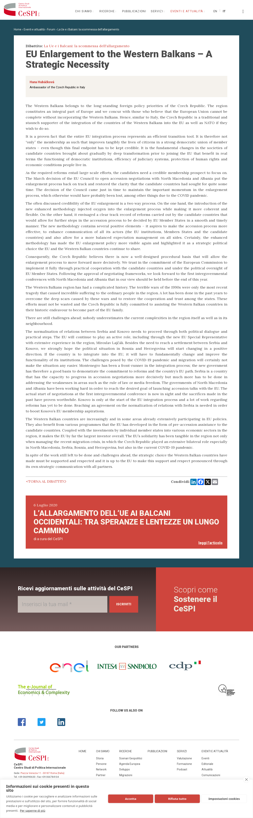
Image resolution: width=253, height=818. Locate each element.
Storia (100, 758)
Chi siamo (84, 11)
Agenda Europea (129, 763)
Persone (101, 763)
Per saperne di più (32, 810)
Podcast (182, 769)
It (224, 11)
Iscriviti (123, 604)
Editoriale (207, 763)
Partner (101, 775)
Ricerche (107, 11)
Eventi (205, 758)
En (215, 11)
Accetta (130, 799)
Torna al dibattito (47, 481)
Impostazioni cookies (224, 799)
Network (101, 769)
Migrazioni (125, 775)
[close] (246, 779)
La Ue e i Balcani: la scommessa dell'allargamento (88, 29)
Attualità (207, 769)
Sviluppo (124, 769)
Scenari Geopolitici (130, 758)
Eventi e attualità (187, 11)
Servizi (157, 11)
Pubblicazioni (134, 11)
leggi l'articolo (210, 543)
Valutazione (184, 758)
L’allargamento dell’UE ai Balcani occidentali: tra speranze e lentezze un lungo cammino (126, 522)
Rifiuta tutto (177, 799)
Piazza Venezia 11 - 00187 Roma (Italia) (42, 773)
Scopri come (196, 599)
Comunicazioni (211, 775)
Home (17, 29)
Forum (51, 29)
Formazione (184, 763)
